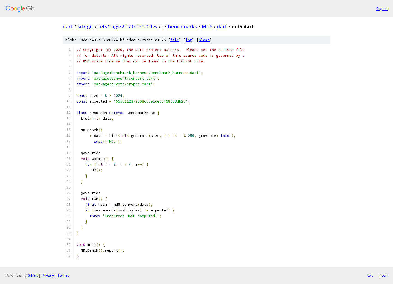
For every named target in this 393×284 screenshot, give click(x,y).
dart (68, 26)
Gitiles (33, 275)
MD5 (207, 26)
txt (370, 275)
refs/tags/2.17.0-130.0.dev (127, 26)
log (189, 40)
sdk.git (85, 26)
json (383, 275)
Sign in (382, 8)
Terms (63, 275)
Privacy (47, 275)
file (174, 40)
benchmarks (182, 26)
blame (204, 40)
